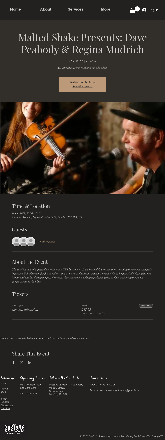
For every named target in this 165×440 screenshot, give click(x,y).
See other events (83, 86)
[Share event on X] (21, 362)
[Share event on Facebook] (13, 362)
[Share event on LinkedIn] (30, 362)
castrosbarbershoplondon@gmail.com (118, 390)
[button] (135, 9)
